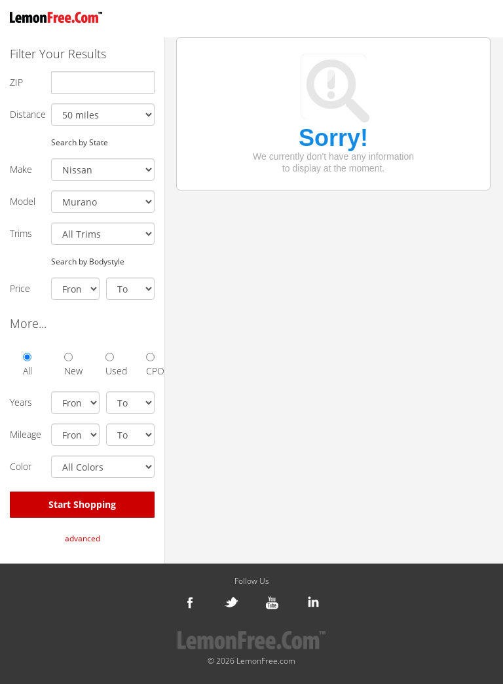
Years (21, 402)
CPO (150, 365)
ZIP (16, 82)
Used (109, 365)
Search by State (79, 142)
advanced (82, 538)
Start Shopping (82, 504)
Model (22, 201)
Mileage (25, 434)
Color (20, 466)
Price (20, 288)
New (68, 365)
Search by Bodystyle (87, 261)
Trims (21, 233)
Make (21, 169)
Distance (25, 114)
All (27, 365)
